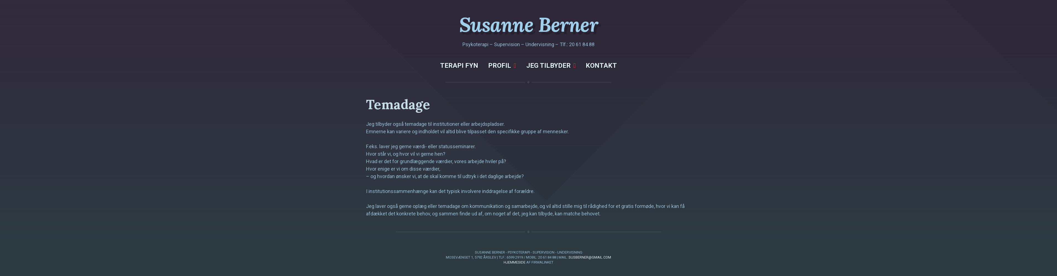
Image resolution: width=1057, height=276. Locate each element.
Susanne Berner (528, 24)
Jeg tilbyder (548, 65)
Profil (499, 65)
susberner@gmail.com (590, 257)
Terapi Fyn (459, 65)
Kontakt (601, 65)
